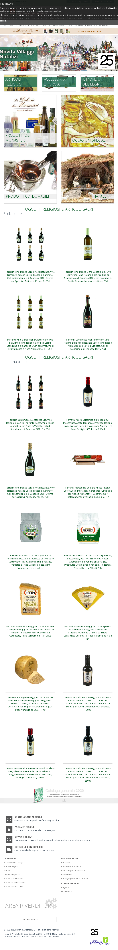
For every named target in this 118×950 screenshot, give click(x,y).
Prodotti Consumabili (13, 878)
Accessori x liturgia (54, 82)
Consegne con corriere (28, 846)
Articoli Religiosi (11, 866)
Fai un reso (66, 874)
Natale (45, 25)
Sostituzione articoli (28, 816)
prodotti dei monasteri (17, 138)
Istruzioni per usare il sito (73, 870)
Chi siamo (65, 862)
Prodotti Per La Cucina (14, 886)
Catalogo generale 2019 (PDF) (74, 878)
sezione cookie (53, 11)
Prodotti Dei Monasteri (14, 882)
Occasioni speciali (57, 25)
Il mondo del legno (92, 82)
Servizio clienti (23, 836)
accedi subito (31, 919)
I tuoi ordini (66, 891)
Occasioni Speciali (12, 874)
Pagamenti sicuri (24, 826)
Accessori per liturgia (14, 25)
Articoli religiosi (33, 25)
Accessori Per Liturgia (14, 862)
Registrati (65, 887)
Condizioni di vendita (71, 866)
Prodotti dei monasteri (97, 25)
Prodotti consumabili (76, 25)
